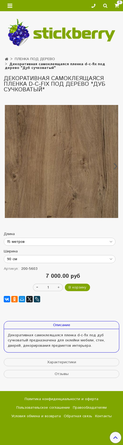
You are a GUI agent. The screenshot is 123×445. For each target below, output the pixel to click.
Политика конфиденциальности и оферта (61, 399)
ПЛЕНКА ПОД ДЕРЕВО (35, 59)
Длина (9, 234)
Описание (61, 325)
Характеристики (61, 362)
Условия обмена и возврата (36, 416)
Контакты (103, 416)
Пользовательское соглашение (43, 407)
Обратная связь (78, 416)
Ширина (11, 251)
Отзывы (62, 374)
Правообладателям (90, 407)
